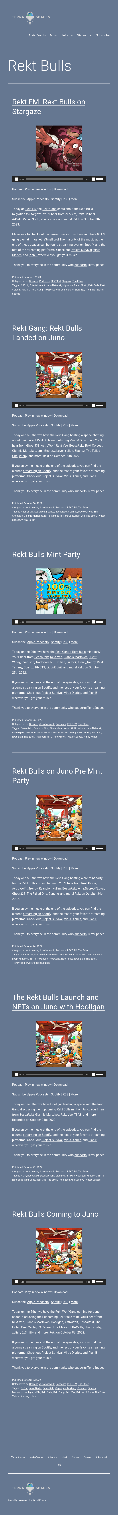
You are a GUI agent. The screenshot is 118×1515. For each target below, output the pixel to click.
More (74, 199)
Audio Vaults (37, 35)
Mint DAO (31, 732)
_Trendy (90, 662)
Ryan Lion (17, 736)
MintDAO (76, 440)
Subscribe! (103, 35)
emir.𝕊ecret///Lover (50, 451)
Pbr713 (40, 667)
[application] (59, 179)
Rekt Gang (49, 209)
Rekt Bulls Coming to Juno (55, 1214)
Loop (15, 958)
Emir (96, 511)
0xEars (24, 1388)
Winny (23, 456)
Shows (82, 35)
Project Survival (81, 250)
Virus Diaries (72, 476)
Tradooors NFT (45, 662)
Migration (67, 285)
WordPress (39, 1500)
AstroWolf (48, 445)
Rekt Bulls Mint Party (46, 554)
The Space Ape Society (70, 1179)
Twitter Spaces (74, 736)
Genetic (53, 893)
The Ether (78, 281)
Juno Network (53, 285)
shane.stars (49, 219)
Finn (80, 234)
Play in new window (38, 189)
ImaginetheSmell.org (44, 239)
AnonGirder (27, 511)
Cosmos (33, 281)
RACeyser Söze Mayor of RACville (60, 1327)
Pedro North (31, 219)
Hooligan (81, 1175)
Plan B (33, 255)
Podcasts (44, 281)
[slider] (54, 179)
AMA (23, 1175)
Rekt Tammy (83, 732)
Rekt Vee (62, 445)
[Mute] (93, 179)
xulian (69, 451)
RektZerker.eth (52, 289)
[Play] (16, 179)
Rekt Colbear (86, 214)
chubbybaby (93, 1327)
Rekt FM (31, 209)
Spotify (56, 199)
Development (85, 511)
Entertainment (37, 285)
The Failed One (37, 893)
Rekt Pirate (88, 883)
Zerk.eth (71, 214)
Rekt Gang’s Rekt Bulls (70, 652)
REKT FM (56, 281)
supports (81, 265)
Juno (90, 440)
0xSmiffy (28, 1332)
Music (54, 35)
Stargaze (35, 214)
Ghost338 (33, 445)
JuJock (72, 662)
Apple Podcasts (38, 199)
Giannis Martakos (24, 451)
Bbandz (80, 451)
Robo (91, 1392)
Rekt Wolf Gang (65, 1311)
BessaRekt (76, 445)
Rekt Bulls (93, 285)
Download (61, 189)
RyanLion (28, 662)
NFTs (47, 515)
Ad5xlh (17, 219)
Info (65, 35)
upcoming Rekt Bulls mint (59, 1109)
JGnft (92, 657)
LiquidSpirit (54, 667)
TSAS (78, 1114)
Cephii (32, 1327)
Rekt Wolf (81, 1392)
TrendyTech (58, 736)
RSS (65, 199)
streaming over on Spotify (76, 244)
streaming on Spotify (37, 471)
